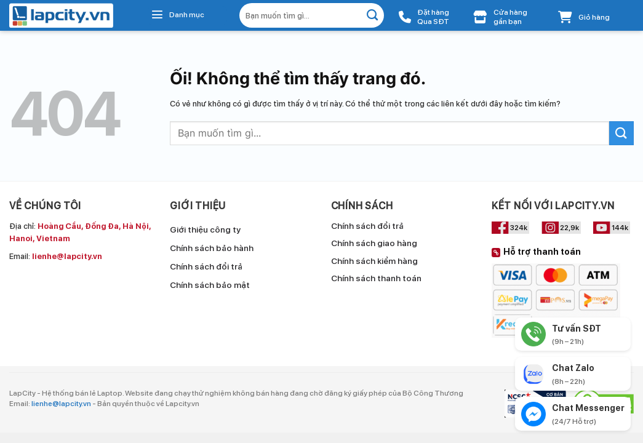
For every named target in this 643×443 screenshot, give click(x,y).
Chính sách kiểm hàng (374, 261)
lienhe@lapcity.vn (61, 403)
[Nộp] (373, 15)
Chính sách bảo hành (212, 248)
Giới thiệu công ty (205, 229)
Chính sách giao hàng (374, 243)
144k (620, 227)
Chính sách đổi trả (206, 266)
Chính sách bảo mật (210, 285)
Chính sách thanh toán (376, 278)
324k (518, 227)
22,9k (569, 227)
